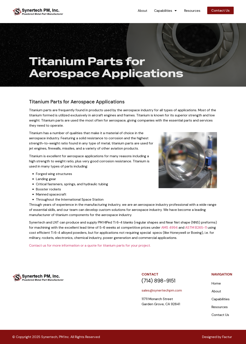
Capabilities (165, 10)
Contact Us (220, 315)
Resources (192, 10)
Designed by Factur (217, 337)
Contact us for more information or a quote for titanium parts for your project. (90, 245)
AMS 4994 (169, 227)
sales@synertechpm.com (162, 290)
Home (216, 283)
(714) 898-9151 (158, 280)
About (142, 10)
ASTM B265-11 (196, 227)
